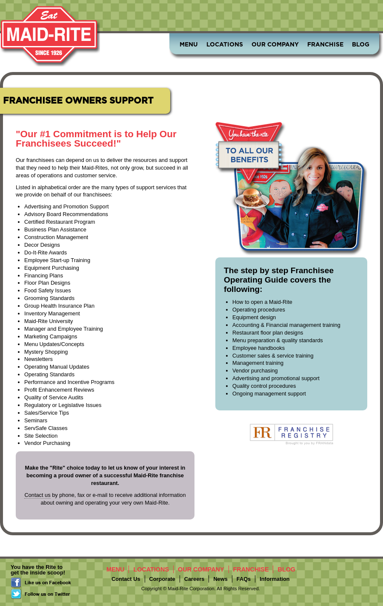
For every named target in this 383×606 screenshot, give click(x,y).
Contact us (37, 495)
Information (274, 579)
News (220, 579)
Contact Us (125, 579)
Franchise (325, 44)
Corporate (162, 579)
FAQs (244, 579)
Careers (194, 579)
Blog (360, 44)
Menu (189, 44)
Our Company (275, 44)
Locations (224, 44)
